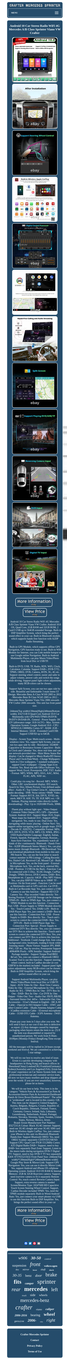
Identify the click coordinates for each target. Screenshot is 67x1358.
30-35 (17, 1275)
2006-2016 (21, 1315)
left (54, 1289)
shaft (43, 1269)
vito (41, 1322)
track (24, 1295)
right (50, 1320)
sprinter (46, 1281)
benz (28, 1275)
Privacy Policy (35, 1346)
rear (16, 1289)
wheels (43, 1295)
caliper (50, 1309)
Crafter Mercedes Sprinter (35, 1334)
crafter (23, 1307)
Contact (35, 1340)
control (47, 1259)
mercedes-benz (34, 1300)
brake (51, 1274)
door (38, 1275)
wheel (49, 1314)
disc (17, 1269)
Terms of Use (35, 1351)
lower (35, 1270)
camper (29, 1283)
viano (39, 1309)
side (33, 1295)
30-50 (36, 1258)
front (35, 1264)
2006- (32, 1320)
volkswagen (50, 1265)
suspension (19, 1265)
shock (51, 1270)
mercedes (36, 1289)
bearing (35, 1315)
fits (17, 1282)
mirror (26, 1269)
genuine (19, 1321)
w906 (22, 1258)
